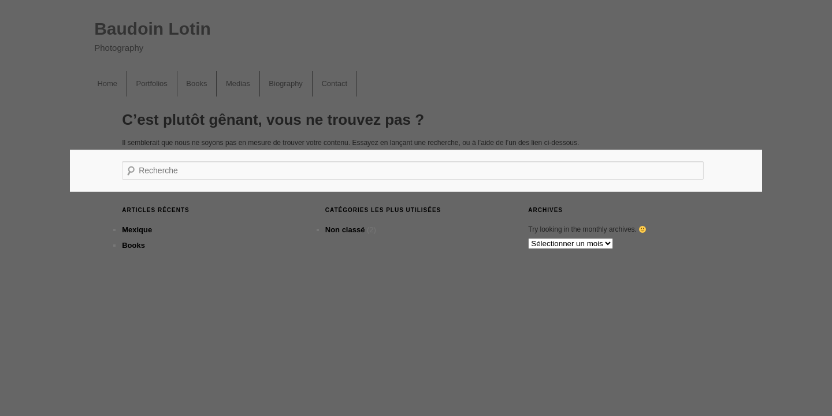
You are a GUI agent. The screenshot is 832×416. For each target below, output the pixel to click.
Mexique (137, 229)
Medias (238, 83)
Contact (334, 83)
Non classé (345, 229)
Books (196, 83)
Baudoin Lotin (152, 28)
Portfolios (152, 83)
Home (107, 83)
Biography (286, 83)
